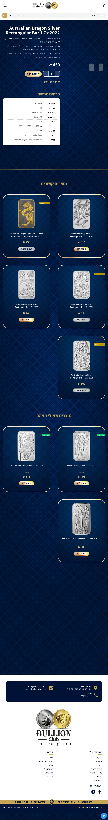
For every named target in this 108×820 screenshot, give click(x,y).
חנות (100, 768)
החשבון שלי (48, 772)
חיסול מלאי (98, 783)
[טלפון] (96, 698)
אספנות (99, 764)
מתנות (99, 779)
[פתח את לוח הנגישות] (104, 816)
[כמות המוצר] (51, 74)
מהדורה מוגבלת (96, 776)
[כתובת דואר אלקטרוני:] (51, 691)
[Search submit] (4, 15)
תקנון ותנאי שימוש (46, 764)
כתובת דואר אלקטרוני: (37, 689)
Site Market (82, 810)
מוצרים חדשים (96, 772)
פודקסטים (49, 776)
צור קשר (50, 779)
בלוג (51, 760)
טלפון (89, 696)
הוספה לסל (33, 74)
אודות (51, 768)
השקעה (99, 760)
